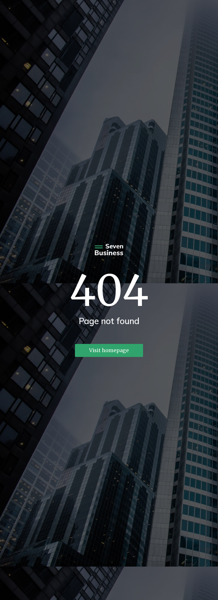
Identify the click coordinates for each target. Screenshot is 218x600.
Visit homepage (109, 350)
